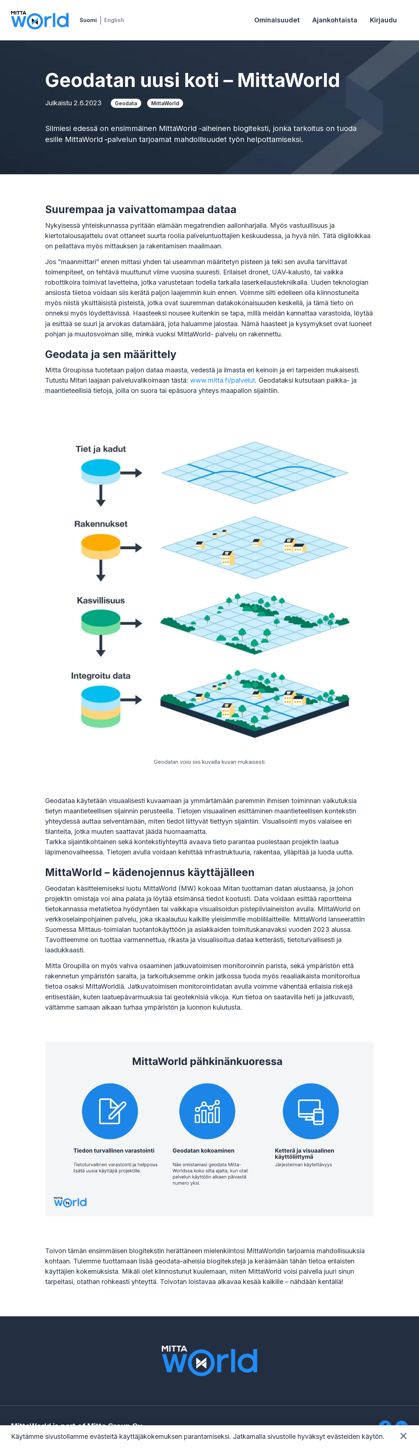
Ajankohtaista (334, 20)
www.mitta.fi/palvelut (222, 380)
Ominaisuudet (277, 20)
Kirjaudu (383, 20)
